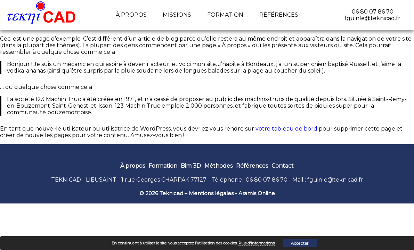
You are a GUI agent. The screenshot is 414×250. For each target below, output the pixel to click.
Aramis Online (256, 193)
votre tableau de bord (286, 128)
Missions (177, 14)
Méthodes (218, 165)
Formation (225, 14)
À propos (131, 14)
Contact (282, 165)
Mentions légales (211, 193)
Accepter (300, 242)
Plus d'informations (256, 243)
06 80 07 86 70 (266, 179)
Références (278, 14)
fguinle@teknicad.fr (335, 179)
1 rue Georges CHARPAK (155, 179)
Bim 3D (191, 165)
